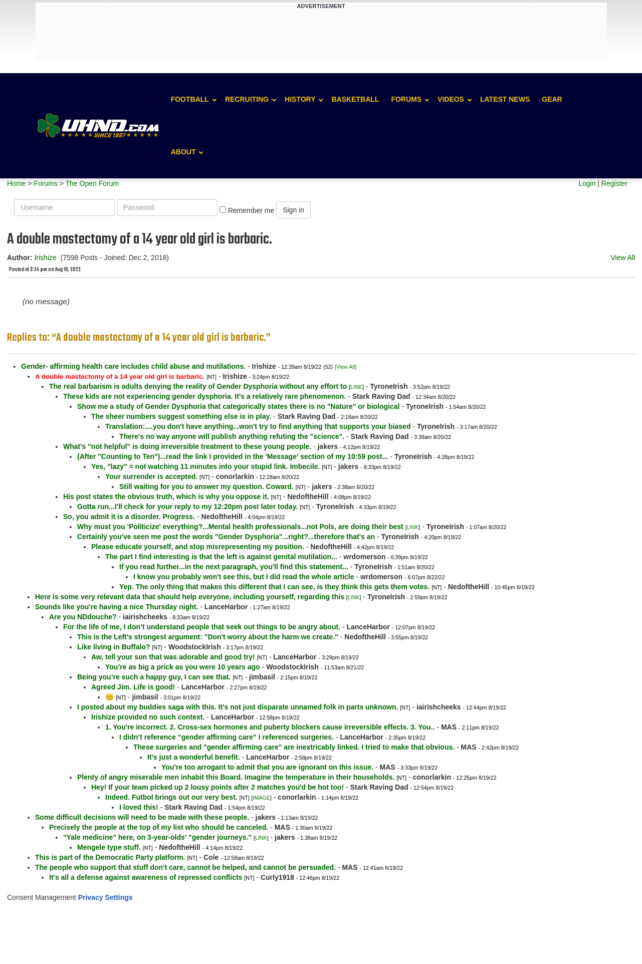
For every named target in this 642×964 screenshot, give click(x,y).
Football (190, 99)
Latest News (505, 99)
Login (586, 183)
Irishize (45, 258)
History (300, 99)
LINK (356, 387)
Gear (552, 99)
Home (16, 183)
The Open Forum (92, 183)
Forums (406, 99)
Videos (451, 99)
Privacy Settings (105, 897)
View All (622, 258)
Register (614, 183)
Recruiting (247, 99)
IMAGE (261, 798)
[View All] (345, 367)
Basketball (355, 99)
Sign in (293, 210)
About (183, 152)
